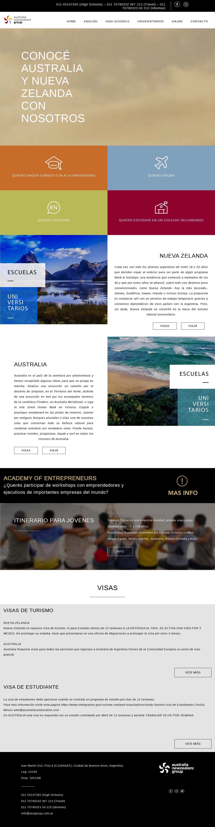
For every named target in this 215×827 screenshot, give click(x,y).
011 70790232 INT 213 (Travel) (131, 4)
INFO (120, 551)
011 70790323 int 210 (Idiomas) (143, 6)
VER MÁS (193, 672)
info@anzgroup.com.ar (37, 813)
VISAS (165, 325)
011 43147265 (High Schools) (79, 4)
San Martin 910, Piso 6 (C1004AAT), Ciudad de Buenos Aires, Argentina (72, 765)
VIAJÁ (192, 325)
